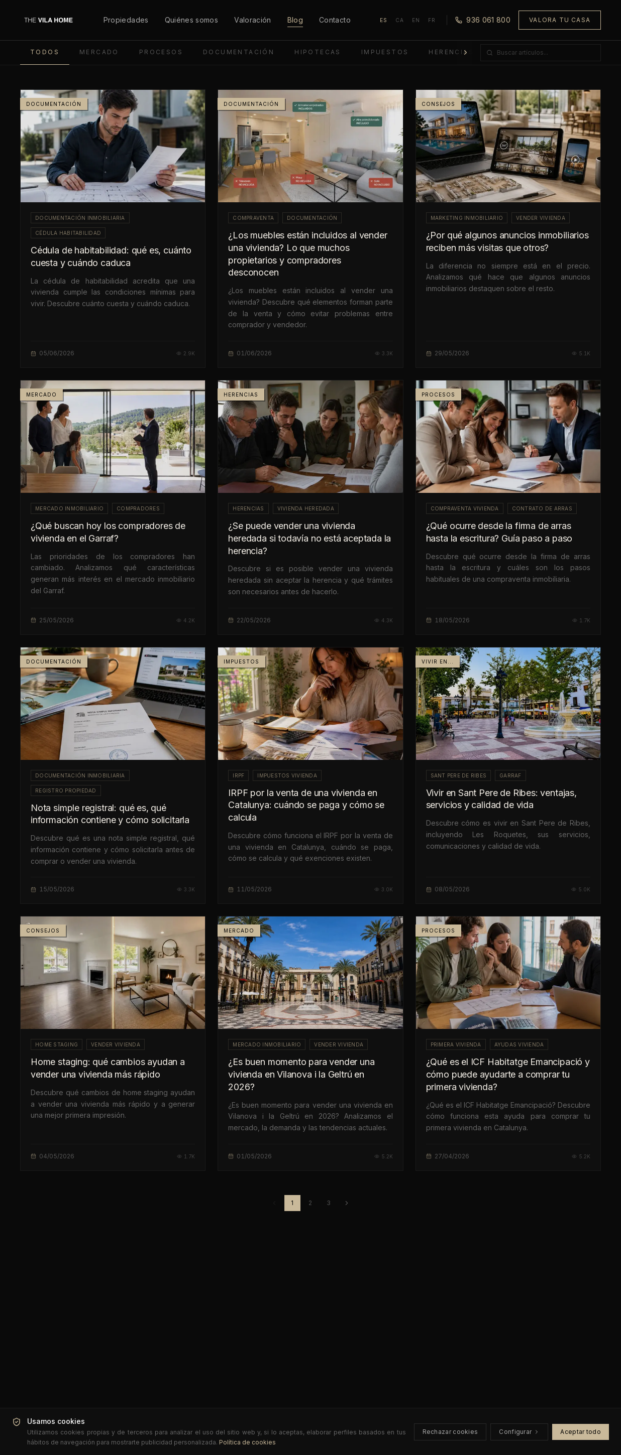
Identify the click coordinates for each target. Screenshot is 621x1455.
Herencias (451, 52)
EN (416, 20)
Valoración (252, 20)
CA (399, 20)
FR (432, 20)
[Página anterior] (274, 1203)
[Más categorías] (465, 53)
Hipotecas (317, 52)
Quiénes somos (192, 20)
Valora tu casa (559, 20)
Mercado (99, 52)
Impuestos (385, 52)
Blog (295, 20)
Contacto (335, 20)
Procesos (161, 52)
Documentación (238, 52)
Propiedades (126, 20)
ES (383, 20)
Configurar (519, 1431)
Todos (44, 52)
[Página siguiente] (347, 1203)
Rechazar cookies (450, 1431)
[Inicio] (48, 20)
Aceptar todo (580, 1431)
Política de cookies (247, 1442)
